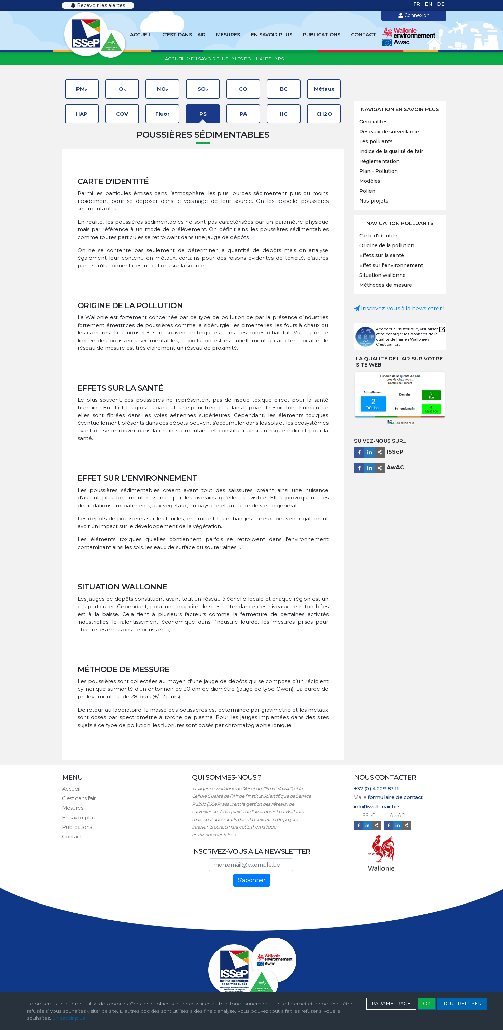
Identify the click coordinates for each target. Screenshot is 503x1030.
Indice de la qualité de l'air (391, 151)
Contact (363, 35)
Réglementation (379, 161)
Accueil (141, 35)
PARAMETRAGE (391, 1004)
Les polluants (376, 141)
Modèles (369, 181)
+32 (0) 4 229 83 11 (376, 788)
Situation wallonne (382, 275)
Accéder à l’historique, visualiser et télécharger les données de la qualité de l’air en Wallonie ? (407, 334)
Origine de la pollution (386, 245)
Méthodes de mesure (385, 285)
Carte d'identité (378, 236)
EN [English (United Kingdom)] (429, 4)
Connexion (414, 15)
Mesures (228, 35)
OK (427, 1004)
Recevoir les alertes (98, 5)
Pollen (367, 191)
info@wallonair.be (376, 806)
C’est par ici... (388, 344)
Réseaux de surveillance (389, 132)
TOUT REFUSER (462, 1004)
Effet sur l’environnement (391, 265)
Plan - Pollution (378, 171)
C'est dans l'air (184, 35)
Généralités (373, 122)
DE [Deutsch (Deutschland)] (441, 4)
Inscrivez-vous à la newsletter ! (399, 308)
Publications (321, 35)
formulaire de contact (395, 797)
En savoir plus (271, 35)
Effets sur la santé (381, 255)
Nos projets (373, 201)
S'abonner (252, 880)
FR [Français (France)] (417, 4)
